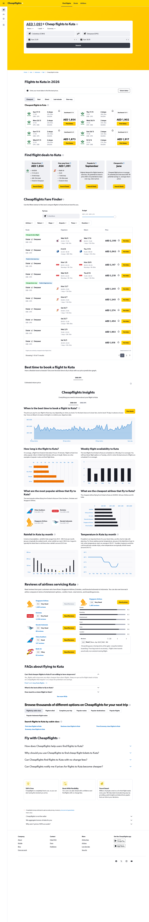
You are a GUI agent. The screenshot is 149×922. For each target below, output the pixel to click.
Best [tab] (38, 99)
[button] (3, 3)
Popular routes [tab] (82, 710)
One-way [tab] (69, 99)
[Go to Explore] (3, 19)
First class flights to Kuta (33, 726)
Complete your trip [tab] (65, 710)
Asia (31, 72)
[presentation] (77, 24)
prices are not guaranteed (67, 810)
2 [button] (126, 355)
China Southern (41, 637)
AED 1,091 (34, 24)
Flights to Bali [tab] (50, 710)
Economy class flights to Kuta (35, 729)
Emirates (39, 613)
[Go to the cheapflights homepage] (15, 3)
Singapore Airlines (42, 601)
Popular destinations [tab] (98, 710)
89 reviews (39, 631)
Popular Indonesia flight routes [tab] (36, 715)
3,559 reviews (41, 619)
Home (25, 72)
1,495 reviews (41, 607)
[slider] (115, 217)
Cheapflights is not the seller (79, 816)
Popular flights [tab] (115, 710)
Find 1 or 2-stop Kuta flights (36, 683)
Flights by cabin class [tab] (33, 710)
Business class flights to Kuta (70, 726)
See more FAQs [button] (62, 696)
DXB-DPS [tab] (78, 377)
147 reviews (40, 643)
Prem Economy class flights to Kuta (108, 726)
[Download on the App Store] (119, 846)
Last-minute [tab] (58, 99)
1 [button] (122, 355)
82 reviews (39, 655)
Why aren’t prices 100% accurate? (79, 824)
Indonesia (37, 72)
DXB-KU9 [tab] (73, 403)
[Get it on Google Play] (119, 841)
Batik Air (39, 649)
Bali (43, 72)
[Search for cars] (3, 14)
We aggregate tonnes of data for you (79, 820)
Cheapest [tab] (29, 99)
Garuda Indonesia (42, 625)
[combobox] (30, 28)
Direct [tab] (47, 99)
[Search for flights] (3, 10)
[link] (37, 186)
